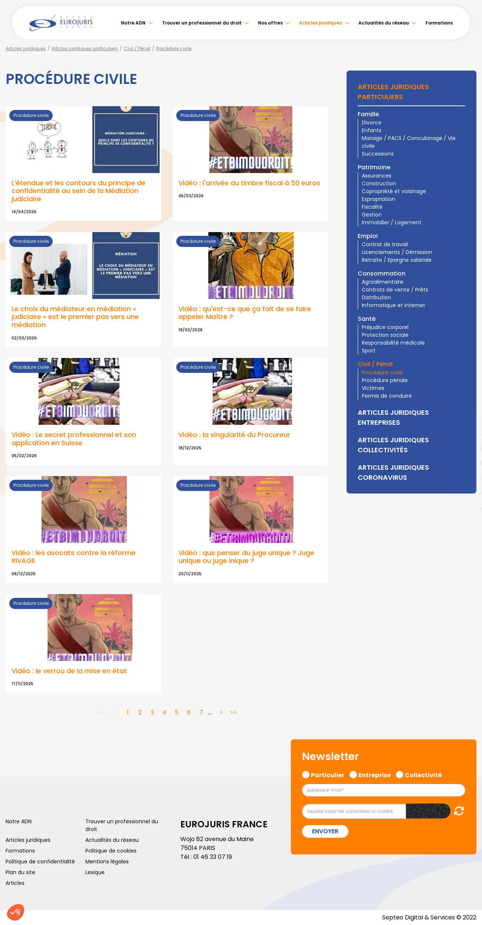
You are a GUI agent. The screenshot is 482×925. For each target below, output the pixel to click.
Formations (439, 23)
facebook (467, 418)
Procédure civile (173, 48)
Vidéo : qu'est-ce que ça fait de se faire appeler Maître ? (244, 313)
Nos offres (270, 23)
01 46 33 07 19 (212, 857)
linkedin (467, 448)
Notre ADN (133, 23)
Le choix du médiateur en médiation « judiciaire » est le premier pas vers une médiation (75, 316)
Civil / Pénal (137, 48)
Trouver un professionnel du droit (202, 23)
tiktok (467, 507)
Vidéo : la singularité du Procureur (234, 434)
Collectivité (423, 774)
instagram (467, 477)
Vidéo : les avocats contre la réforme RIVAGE (73, 557)
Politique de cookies (111, 850)
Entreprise (374, 774)
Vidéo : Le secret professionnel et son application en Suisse (74, 438)
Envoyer (325, 831)
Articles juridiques (320, 23)
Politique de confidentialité (40, 861)
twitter (467, 433)
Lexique (95, 872)
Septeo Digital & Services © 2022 (429, 917)
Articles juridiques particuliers (85, 48)
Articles (15, 883)
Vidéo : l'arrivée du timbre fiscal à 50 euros (249, 183)
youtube (467, 463)
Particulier (327, 774)
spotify (467, 492)
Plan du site (20, 872)
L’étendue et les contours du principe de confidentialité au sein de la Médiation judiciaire (78, 190)
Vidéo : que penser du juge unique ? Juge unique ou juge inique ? (246, 557)
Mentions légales (107, 861)
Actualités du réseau (383, 23)
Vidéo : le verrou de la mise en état (69, 670)
